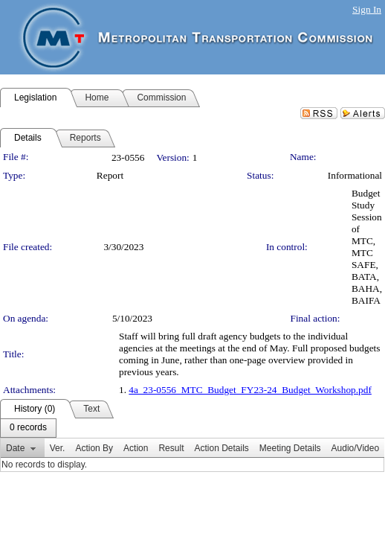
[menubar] (28, 428)
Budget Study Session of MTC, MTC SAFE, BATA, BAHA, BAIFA (367, 247)
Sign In (366, 9)
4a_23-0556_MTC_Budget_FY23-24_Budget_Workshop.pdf (250, 389)
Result (171, 448)
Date (15, 448)
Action (135, 448)
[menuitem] (28, 428)
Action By (94, 448)
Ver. (57, 448)
